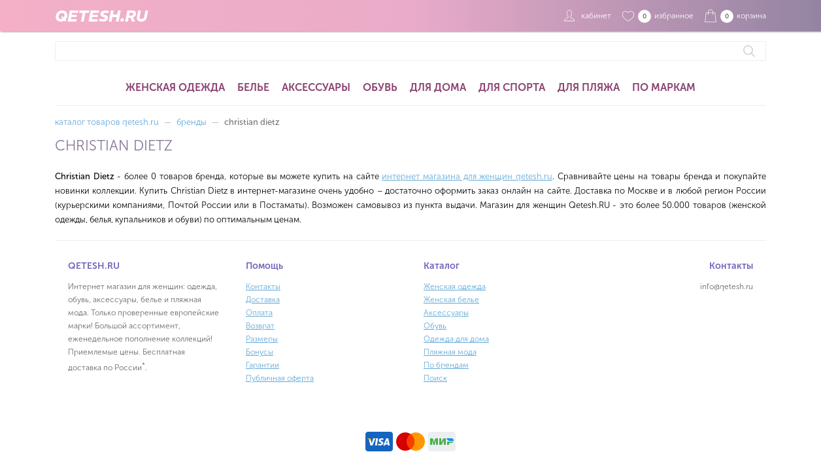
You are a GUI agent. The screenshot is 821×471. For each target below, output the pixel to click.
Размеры (262, 338)
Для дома (438, 87)
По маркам (663, 87)
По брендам (446, 365)
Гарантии (262, 365)
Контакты (263, 286)
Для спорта (511, 87)
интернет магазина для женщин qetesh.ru (467, 176)
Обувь (380, 87)
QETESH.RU (101, 16)
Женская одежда (175, 87)
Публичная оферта (280, 378)
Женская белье (451, 299)
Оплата (259, 312)
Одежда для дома (456, 338)
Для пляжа (589, 87)
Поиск (435, 378)
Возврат (260, 325)
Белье (253, 87)
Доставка (263, 299)
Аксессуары (316, 87)
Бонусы (259, 352)
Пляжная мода (450, 352)
